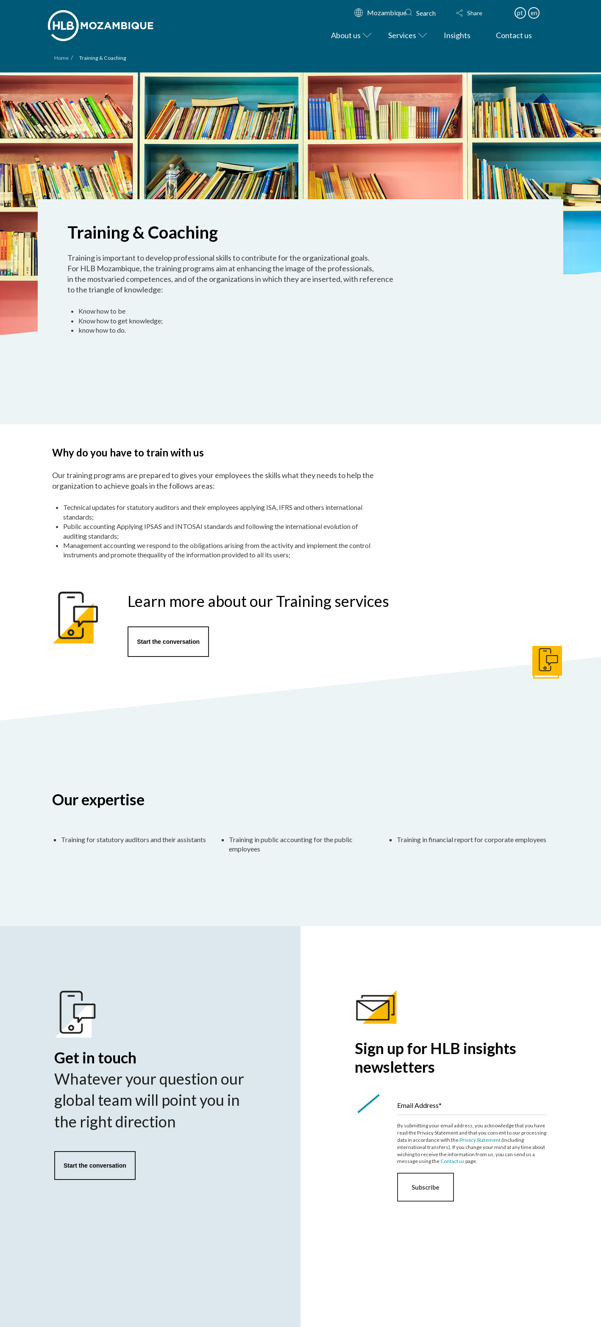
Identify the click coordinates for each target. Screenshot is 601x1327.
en (534, 13)
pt (520, 13)
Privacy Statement (480, 1140)
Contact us (452, 1161)
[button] (477, 13)
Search (426, 13)
